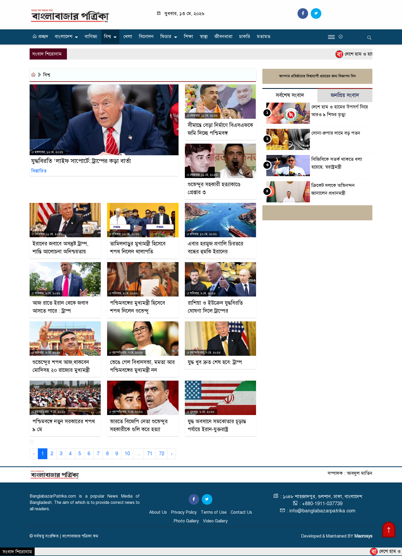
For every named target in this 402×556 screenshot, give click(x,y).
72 (161, 454)
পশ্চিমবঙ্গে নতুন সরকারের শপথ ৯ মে (64, 425)
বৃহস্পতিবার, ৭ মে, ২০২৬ (126, 352)
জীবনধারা (223, 36)
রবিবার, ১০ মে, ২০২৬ (124, 234)
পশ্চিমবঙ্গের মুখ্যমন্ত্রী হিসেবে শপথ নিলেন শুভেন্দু (137, 307)
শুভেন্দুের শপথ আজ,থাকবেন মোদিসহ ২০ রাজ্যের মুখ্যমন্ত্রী (61, 366)
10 (127, 454)
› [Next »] (171, 454)
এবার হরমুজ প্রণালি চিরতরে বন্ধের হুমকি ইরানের (215, 247)
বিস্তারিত (39, 172)
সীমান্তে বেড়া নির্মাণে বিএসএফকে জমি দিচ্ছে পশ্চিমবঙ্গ (220, 129)
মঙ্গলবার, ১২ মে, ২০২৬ (47, 152)
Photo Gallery (186, 521)
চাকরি (244, 36)
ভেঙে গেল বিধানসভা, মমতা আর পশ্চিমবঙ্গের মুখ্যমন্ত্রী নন (142, 366)
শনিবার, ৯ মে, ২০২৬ (45, 293)
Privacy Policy (184, 512)
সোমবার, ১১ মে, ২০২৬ (201, 115)
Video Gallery (215, 521)
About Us (158, 512)
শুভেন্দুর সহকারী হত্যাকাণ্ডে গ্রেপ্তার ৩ (214, 188)
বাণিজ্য (91, 36)
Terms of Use (214, 512)
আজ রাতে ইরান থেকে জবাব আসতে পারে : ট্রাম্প (60, 307)
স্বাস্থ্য (204, 36)
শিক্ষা (188, 36)
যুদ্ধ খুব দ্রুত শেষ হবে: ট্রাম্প (215, 362)
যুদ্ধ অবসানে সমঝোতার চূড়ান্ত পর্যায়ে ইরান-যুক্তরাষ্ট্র (217, 425)
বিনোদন (146, 36)
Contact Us (241, 512)
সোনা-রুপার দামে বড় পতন (335, 133)
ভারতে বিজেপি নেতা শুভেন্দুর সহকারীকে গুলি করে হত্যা (139, 425)
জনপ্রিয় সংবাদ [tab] (345, 95)
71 (149, 454)
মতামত (263, 36)
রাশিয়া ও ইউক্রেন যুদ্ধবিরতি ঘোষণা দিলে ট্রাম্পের (215, 307)
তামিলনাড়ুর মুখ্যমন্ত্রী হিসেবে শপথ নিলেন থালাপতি (138, 247)
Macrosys (363, 536)
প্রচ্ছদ (40, 36)
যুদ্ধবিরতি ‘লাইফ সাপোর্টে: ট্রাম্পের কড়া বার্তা (81, 161)
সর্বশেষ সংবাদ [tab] (290, 95)
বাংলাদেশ (63, 36)
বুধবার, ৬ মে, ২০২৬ (200, 412)
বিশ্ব (107, 36)
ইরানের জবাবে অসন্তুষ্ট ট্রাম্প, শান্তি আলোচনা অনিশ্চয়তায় (60, 247)
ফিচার (165, 36)
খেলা (127, 36)
